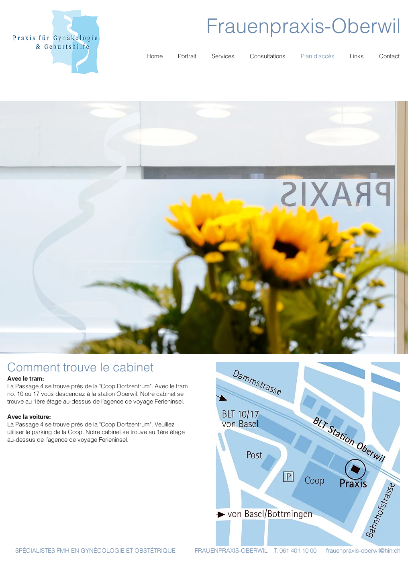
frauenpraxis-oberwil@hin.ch (363, 550)
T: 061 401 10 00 (295, 550)
